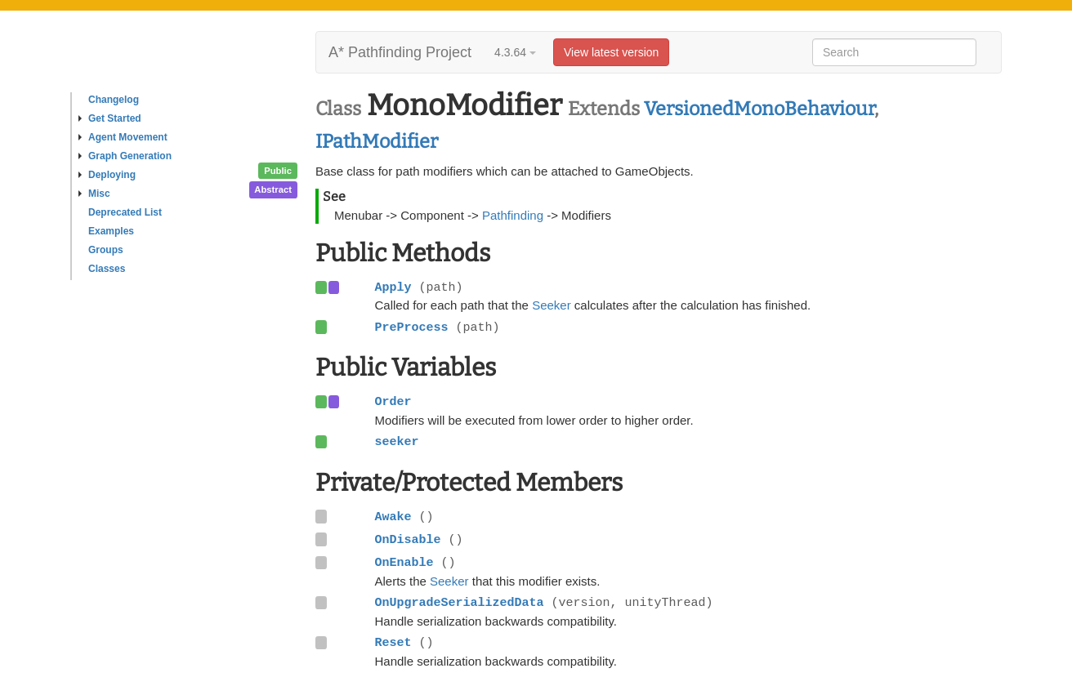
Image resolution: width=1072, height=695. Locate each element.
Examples (111, 231)
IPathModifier (376, 141)
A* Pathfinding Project (399, 52)
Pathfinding (512, 215)
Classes (106, 268)
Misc (94, 193)
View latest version (611, 52)
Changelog (113, 99)
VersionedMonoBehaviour (759, 108)
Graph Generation (125, 156)
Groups (105, 250)
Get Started (109, 118)
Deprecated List (125, 212)
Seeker (551, 305)
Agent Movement (123, 137)
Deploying (107, 174)
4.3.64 (515, 52)
